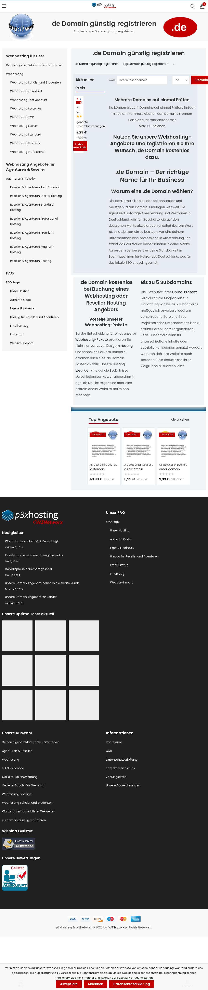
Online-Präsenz (184, 292)
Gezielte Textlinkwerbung (20, 777)
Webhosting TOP (22, 117)
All (77, 107)
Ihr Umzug (17, 334)
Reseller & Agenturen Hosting (30, 261)
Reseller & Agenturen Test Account (35, 187)
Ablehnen (95, 984)
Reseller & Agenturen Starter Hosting (36, 196)
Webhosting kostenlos (25, 108)
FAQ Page (13, 282)
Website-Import (21, 343)
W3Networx (116, 927)
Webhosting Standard (25, 134)
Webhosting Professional (27, 152)
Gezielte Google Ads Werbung (23, 785)
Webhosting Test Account (28, 100)
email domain (169, 469)
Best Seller (100, 464)
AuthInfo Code (20, 300)
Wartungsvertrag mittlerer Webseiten (28, 811)
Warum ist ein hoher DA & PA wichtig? (31, 541)
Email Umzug (19, 326)
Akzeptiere (69, 984)
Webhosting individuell (26, 91)
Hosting (127, 345)
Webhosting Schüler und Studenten (35, 82)
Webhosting (14, 74)
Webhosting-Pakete (91, 339)
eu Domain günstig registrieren (24, 820)
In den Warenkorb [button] (79, 146)
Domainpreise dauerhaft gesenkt (28, 569)
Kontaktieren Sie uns (120, 768)
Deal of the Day (117, 464)
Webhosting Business (25, 143)
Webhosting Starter (24, 126)
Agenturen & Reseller (21, 179)
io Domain (97, 469)
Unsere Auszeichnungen (123, 785)
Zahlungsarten (116, 777)
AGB (109, 751)
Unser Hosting (19, 291)
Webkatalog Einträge (16, 794)
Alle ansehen (180, 419)
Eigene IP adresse (22, 308)
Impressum (114, 742)
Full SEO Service (13, 768)
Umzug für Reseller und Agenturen (34, 317)
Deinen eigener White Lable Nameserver (34, 65)
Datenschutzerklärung (122, 760)
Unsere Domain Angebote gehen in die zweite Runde (42, 583)
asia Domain (133, 469)
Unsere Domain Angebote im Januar (31, 597)
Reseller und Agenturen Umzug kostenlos (34, 555)
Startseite (81, 31)
